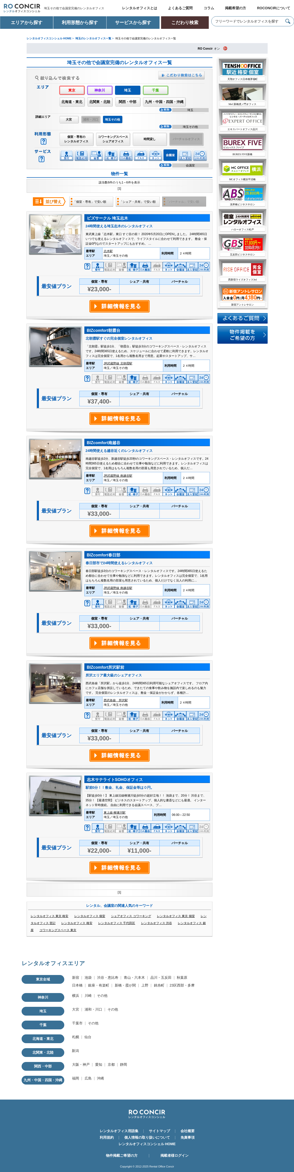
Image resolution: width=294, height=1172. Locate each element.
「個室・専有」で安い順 (89, 202)
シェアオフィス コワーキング (131, 916)
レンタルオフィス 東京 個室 (176, 916)
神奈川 (99, 90)
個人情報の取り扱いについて (147, 1137)
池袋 (88, 977)
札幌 (75, 1037)
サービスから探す (133, 22)
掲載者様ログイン (174, 1155)
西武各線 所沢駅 (116, 700)
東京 (71, 90)
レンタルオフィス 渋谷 (156, 923)
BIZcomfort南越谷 (103, 443)
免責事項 (188, 1137)
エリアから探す (26, 22)
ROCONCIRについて (273, 8)
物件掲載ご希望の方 (122, 1155)
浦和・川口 (93, 1009)
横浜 (75, 996)
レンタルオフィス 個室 (89, 916)
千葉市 (77, 1023)
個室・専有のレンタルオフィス (76, 139)
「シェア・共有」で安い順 (138, 202)
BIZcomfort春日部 (103, 555)
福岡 (75, 1078)
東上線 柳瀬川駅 (115, 812)
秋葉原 (182, 977)
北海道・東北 (71, 102)
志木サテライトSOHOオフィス (115, 779)
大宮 (69, 119)
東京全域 (43, 979)
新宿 (75, 977)
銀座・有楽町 (98, 985)
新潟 (75, 1051)
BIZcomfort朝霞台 (103, 330)
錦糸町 (159, 985)
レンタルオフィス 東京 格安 (50, 916)
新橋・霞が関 (125, 985)
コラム (209, 8)
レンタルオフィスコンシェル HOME (147, 1144)
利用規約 (107, 1137)
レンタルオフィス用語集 (119, 1131)
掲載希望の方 (235, 8)
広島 (88, 1078)
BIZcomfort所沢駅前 (105, 667)
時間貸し (150, 139)
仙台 (87, 1037)
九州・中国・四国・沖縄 (164, 102)
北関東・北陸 (99, 102)
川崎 (88, 996)
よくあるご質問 (180, 8)
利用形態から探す (80, 22)
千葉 (155, 90)
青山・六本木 (134, 977)
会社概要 (188, 1131)
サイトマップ (159, 1131)
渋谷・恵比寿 (107, 977)
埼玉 (42, 1011)
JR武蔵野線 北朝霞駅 (118, 363)
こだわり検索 (184, 22)
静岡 (123, 1064)
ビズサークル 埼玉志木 (107, 218)
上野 (144, 985)
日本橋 (77, 985)
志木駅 (108, 251)
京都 (111, 1064)
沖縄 (100, 1078)
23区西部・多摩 (182, 985)
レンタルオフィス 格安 (76, 923)
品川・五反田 (160, 977)
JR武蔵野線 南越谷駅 (118, 475)
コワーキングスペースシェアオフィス (113, 139)
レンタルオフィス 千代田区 (116, 923)
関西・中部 (127, 102)
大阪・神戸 (81, 1064)
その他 (102, 996)
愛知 (98, 1064)
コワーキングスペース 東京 (57, 930)
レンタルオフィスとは (139, 8)
